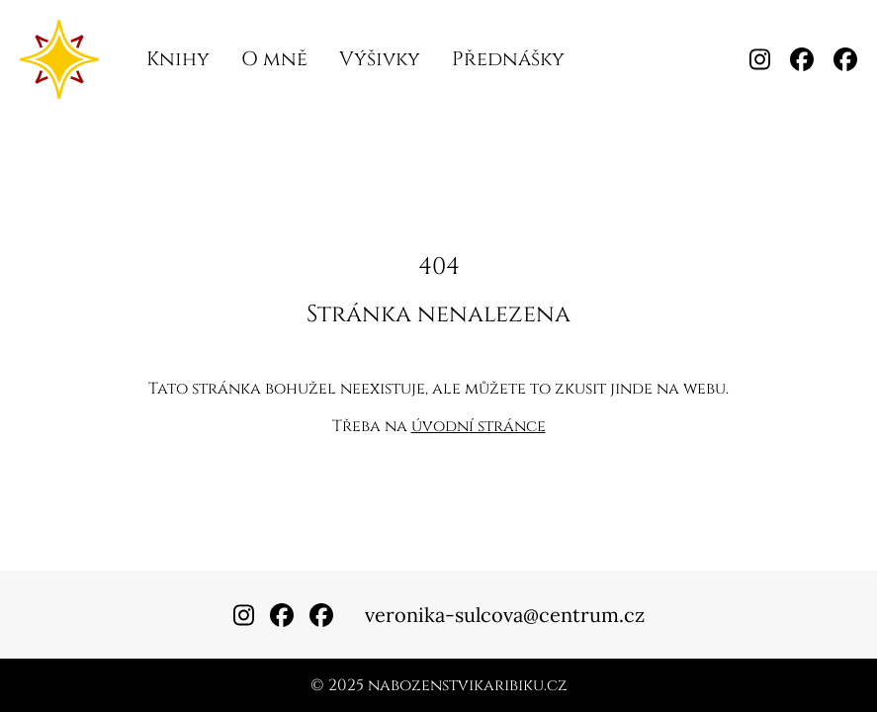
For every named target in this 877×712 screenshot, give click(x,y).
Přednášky (508, 58)
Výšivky (379, 58)
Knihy (178, 58)
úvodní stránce (478, 426)
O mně (274, 58)
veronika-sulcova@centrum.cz (505, 614)
